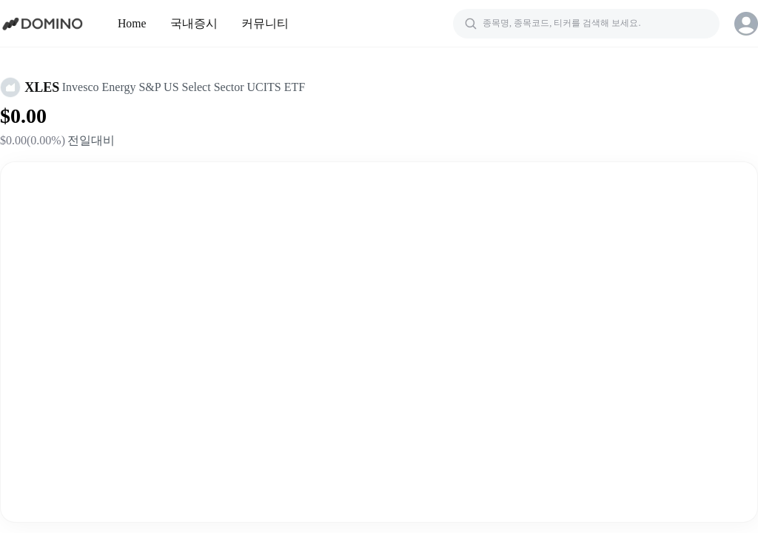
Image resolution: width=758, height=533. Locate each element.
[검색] (586, 23)
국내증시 (194, 23)
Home (132, 23)
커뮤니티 (265, 23)
